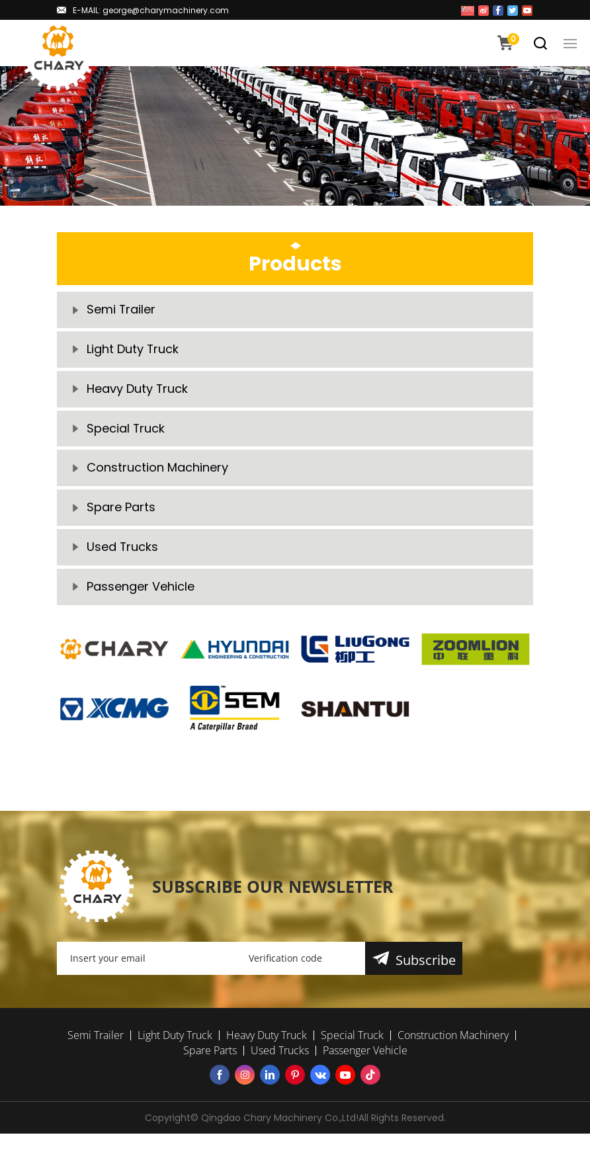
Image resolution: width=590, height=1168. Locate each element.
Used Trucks (123, 548)
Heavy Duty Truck (138, 389)
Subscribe (426, 961)
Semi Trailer (121, 310)
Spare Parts (121, 508)
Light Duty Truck (133, 349)
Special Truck (126, 429)
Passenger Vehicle (140, 587)
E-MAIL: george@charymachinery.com (151, 10)
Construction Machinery (157, 468)
